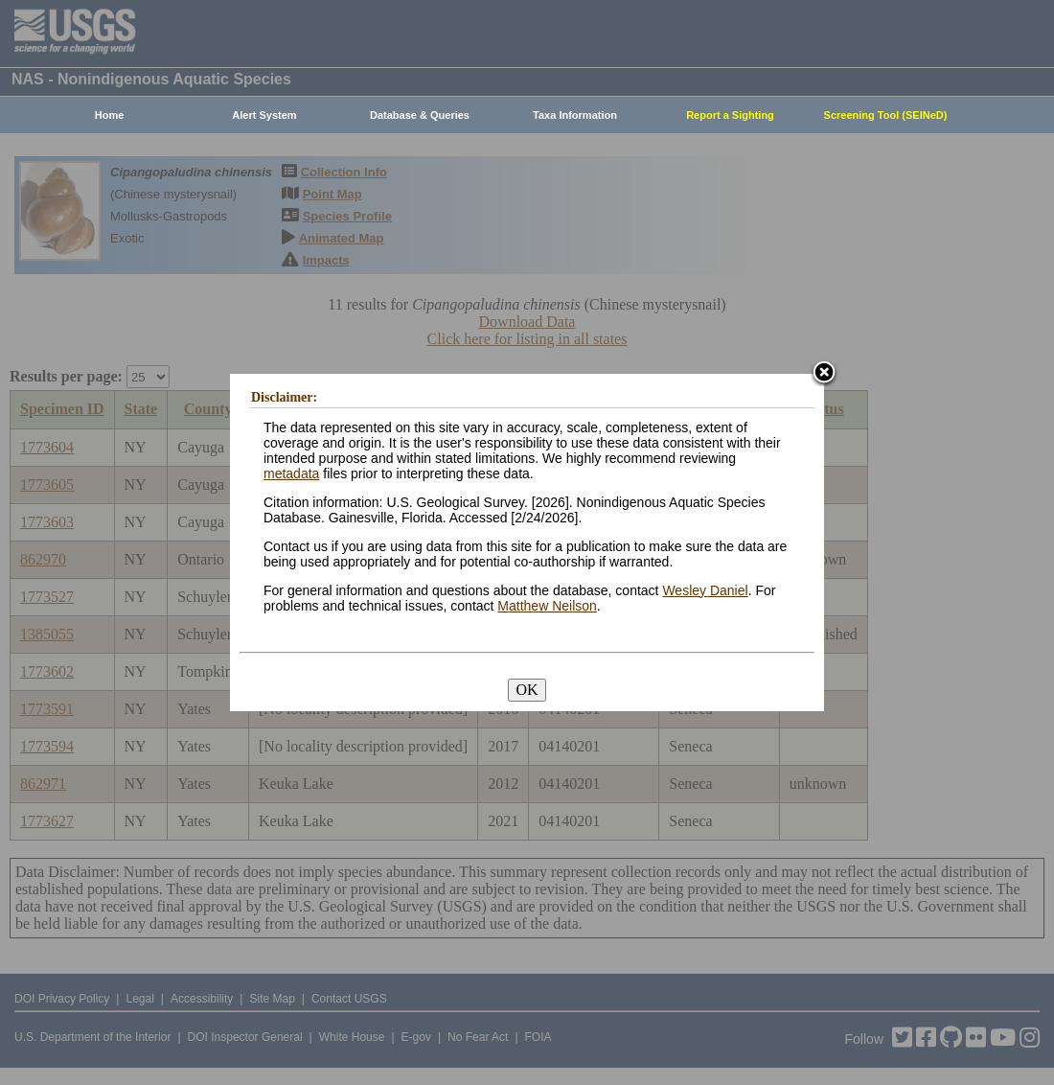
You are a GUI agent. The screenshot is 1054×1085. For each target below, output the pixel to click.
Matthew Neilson (547, 605)
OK (527, 689)
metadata (291, 473)
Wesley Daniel (704, 590)
